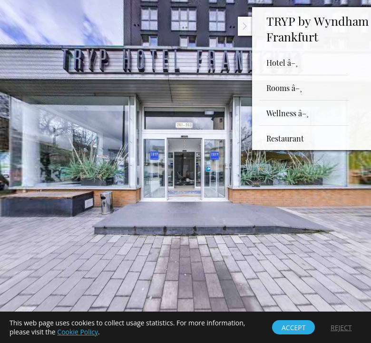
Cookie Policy (77, 331)
